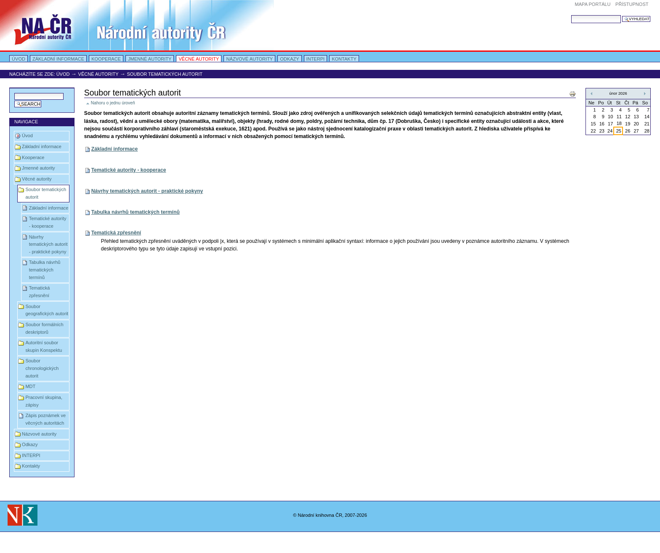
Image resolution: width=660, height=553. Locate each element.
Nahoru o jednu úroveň (113, 103)
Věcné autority (198, 58)
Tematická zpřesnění (39, 291)
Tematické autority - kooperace (48, 222)
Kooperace (106, 58)
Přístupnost (631, 4)
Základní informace (58, 58)
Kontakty (344, 58)
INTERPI (315, 58)
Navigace (26, 121)
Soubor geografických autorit (46, 310)
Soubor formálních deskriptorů (44, 328)
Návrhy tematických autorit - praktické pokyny (48, 244)
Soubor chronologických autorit (42, 368)
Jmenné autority (149, 58)
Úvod (18, 58)
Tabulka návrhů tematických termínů (45, 269)
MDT (30, 386)
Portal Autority (137, 25)
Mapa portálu (593, 4)
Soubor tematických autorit (45, 193)
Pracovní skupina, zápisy (43, 401)
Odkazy (289, 58)
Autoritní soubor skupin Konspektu (43, 346)
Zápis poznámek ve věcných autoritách (45, 419)
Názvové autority (249, 58)
